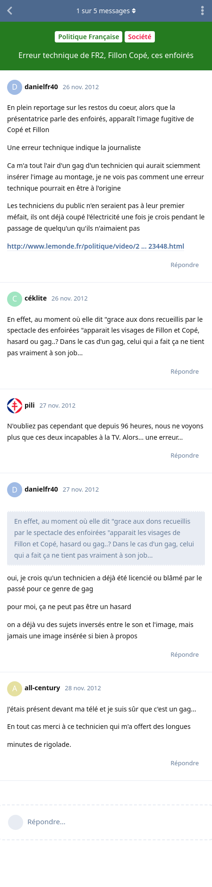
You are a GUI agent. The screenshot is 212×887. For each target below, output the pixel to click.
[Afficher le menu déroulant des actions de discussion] (202, 11)
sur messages (106, 10)
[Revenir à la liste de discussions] (9, 11)
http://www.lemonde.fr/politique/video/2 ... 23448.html (95, 246)
